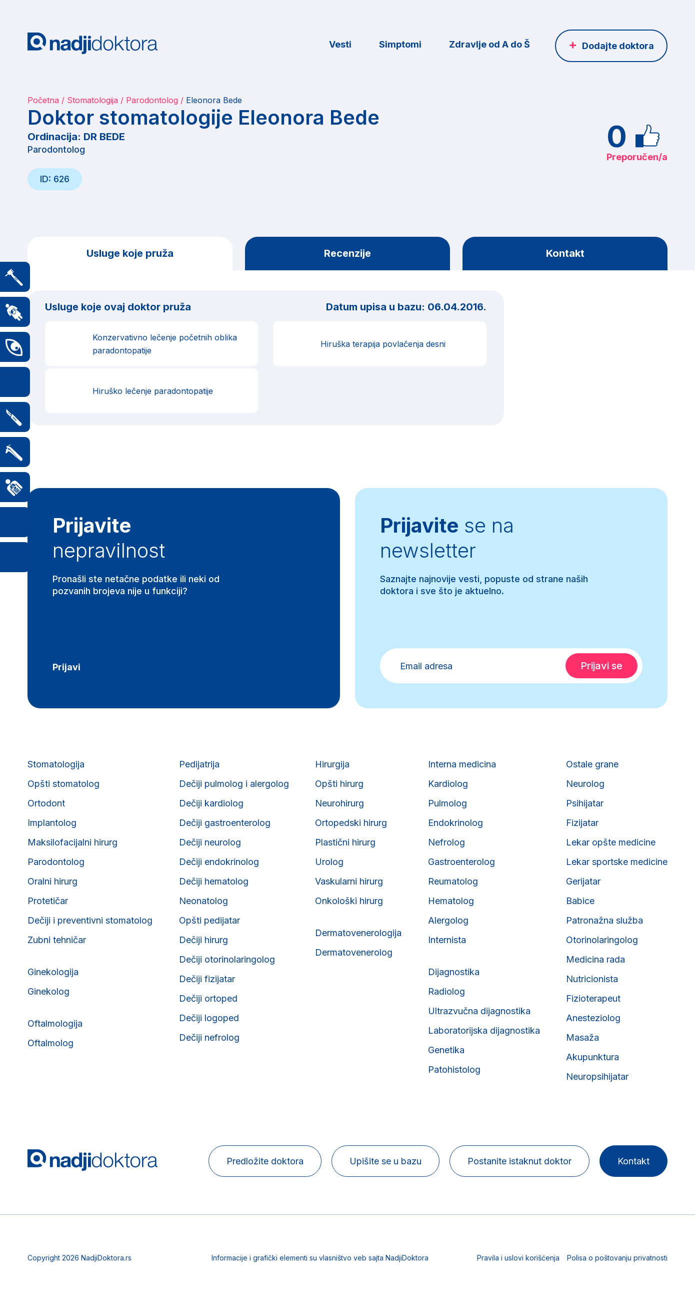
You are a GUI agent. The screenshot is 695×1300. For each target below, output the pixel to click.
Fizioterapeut (593, 998)
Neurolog (585, 783)
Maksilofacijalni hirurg (73, 842)
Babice (580, 901)
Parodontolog (152, 100)
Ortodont (46, 803)
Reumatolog (453, 881)
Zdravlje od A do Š (489, 44)
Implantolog (52, 822)
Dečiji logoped (209, 1018)
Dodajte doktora (618, 46)
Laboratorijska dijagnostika (484, 1030)
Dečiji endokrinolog (219, 861)
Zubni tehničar (57, 940)
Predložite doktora (265, 1161)
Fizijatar (582, 822)
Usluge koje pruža (130, 253)
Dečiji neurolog (210, 842)
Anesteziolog (593, 1018)
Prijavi (66, 667)
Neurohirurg (339, 803)
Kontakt (565, 253)
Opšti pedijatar (209, 920)
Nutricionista (592, 979)
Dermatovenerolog (353, 952)
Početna (43, 100)
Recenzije (347, 253)
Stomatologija (92, 100)
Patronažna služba (604, 920)
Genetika (446, 1050)
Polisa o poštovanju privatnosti (617, 1257)
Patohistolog (454, 1069)
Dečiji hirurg (203, 940)
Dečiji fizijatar (207, 979)
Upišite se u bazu (386, 1161)
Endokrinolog (455, 822)
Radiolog (446, 991)
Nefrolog (446, 842)
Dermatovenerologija (358, 933)
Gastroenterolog (461, 861)
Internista (447, 940)
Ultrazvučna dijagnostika (479, 1011)
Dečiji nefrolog (209, 1037)
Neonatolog (203, 901)
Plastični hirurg (345, 842)
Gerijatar (583, 881)
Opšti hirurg (339, 783)
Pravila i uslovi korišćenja (518, 1257)
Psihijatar (585, 803)
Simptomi (400, 44)
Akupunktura (592, 1057)
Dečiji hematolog (213, 881)
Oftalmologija (55, 1023)
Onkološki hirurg (349, 901)
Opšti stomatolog (64, 783)
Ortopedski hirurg (351, 822)
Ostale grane (592, 764)
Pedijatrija (199, 764)
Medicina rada (595, 959)
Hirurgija (332, 764)
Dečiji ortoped (208, 998)
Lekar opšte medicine (611, 842)
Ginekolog (49, 991)
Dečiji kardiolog (211, 803)
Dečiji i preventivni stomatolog (90, 920)
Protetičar (48, 901)
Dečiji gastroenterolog (224, 822)
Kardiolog (448, 783)
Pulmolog (447, 803)
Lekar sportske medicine (617, 861)
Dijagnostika (454, 972)
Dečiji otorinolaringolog (227, 959)
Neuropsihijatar (597, 1076)
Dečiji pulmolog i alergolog (234, 783)
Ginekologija (53, 972)
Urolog (329, 861)
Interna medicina (462, 764)
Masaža (582, 1037)
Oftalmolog (51, 1043)
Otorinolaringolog (602, 940)
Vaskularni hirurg (349, 881)
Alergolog (448, 920)
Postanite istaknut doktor (520, 1161)
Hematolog (451, 901)
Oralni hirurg (53, 881)
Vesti (340, 44)
